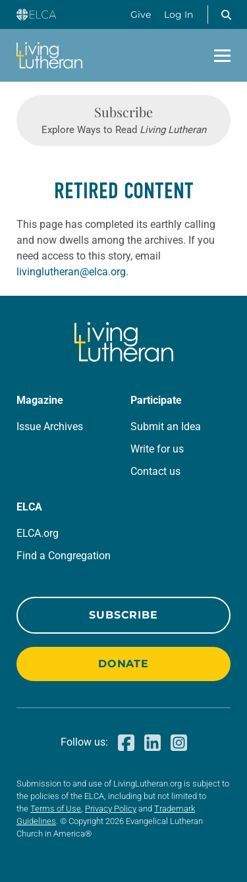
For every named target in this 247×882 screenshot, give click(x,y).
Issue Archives (49, 426)
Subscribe (123, 615)
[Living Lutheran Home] (49, 55)
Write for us (157, 449)
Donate (123, 663)
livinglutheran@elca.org (71, 271)
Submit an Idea (165, 426)
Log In (178, 14)
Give (140, 14)
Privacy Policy (110, 808)
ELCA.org (37, 533)
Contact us (155, 471)
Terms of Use (55, 808)
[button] (226, 14)
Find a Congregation (63, 555)
